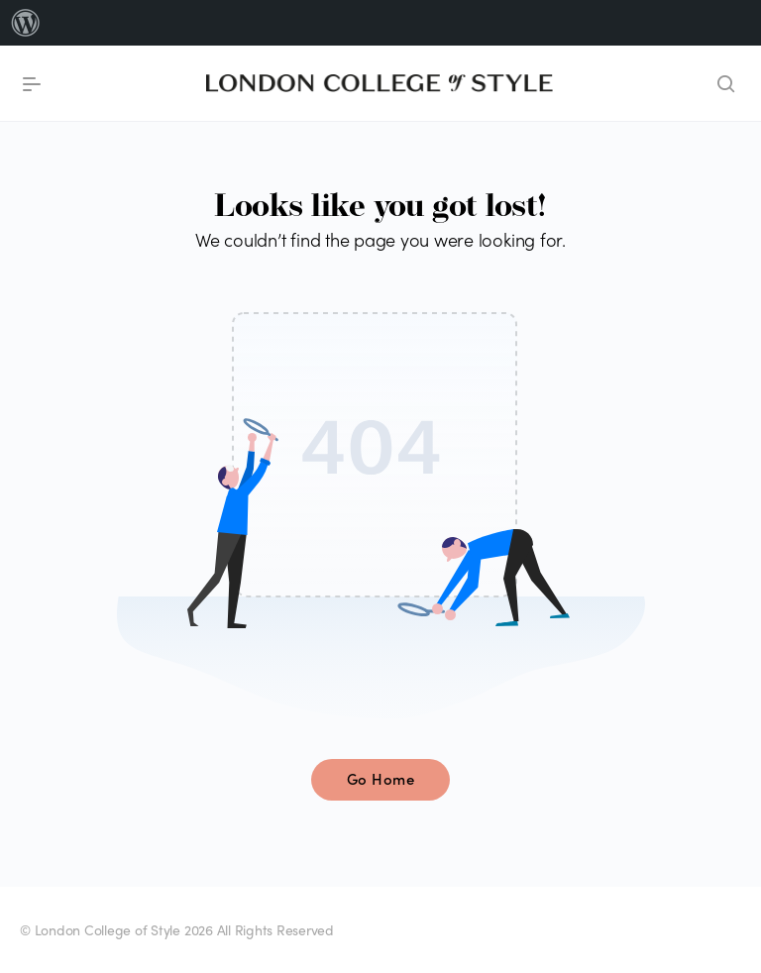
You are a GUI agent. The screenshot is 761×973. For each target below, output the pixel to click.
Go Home (381, 779)
